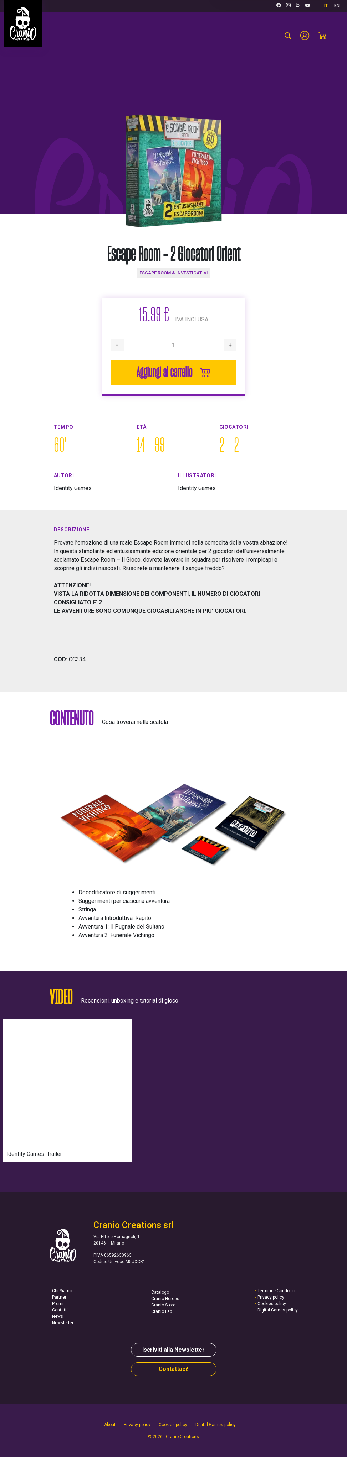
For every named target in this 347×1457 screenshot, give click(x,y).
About (110, 1424)
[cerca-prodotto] (288, 35)
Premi (57, 1303)
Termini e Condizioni (277, 1290)
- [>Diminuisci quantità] (117, 345)
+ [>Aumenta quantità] (230, 345)
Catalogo (160, 1292)
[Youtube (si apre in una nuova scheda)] (307, 6)
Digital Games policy (277, 1310)
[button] (174, 818)
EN (337, 5)
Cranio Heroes (165, 1298)
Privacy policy (270, 1297)
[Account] (304, 35)
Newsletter (62, 1322)
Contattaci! (173, 1369)
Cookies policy (271, 1303)
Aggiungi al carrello (173, 372)
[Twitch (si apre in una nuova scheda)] (298, 6)
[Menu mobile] (334, 35)
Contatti (60, 1310)
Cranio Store (163, 1305)
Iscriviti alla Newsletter (173, 1349)
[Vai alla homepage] (23, 23)
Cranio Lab (161, 1311)
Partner (59, 1297)
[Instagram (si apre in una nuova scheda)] (288, 6)
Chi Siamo (62, 1290)
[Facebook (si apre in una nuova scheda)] (279, 6)
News (57, 1316)
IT (326, 5)
